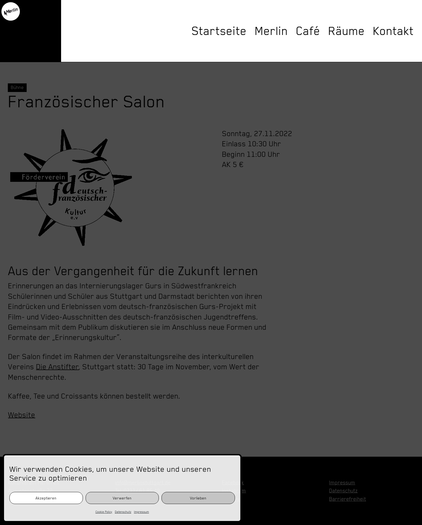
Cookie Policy (104, 511)
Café (308, 31)
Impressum (141, 511)
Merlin (271, 31)
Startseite (219, 31)
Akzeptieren (46, 498)
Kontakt (393, 31)
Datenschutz (123, 511)
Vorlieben (198, 498)
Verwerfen (122, 498)
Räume (346, 31)
